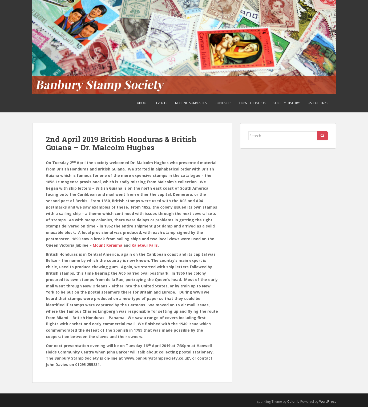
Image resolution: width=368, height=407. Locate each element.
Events (161, 103)
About (142, 103)
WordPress (327, 401)
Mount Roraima (107, 245)
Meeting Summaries (191, 103)
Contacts (223, 103)
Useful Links (318, 103)
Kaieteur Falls (145, 245)
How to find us (252, 103)
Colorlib (293, 401)
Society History (286, 103)
